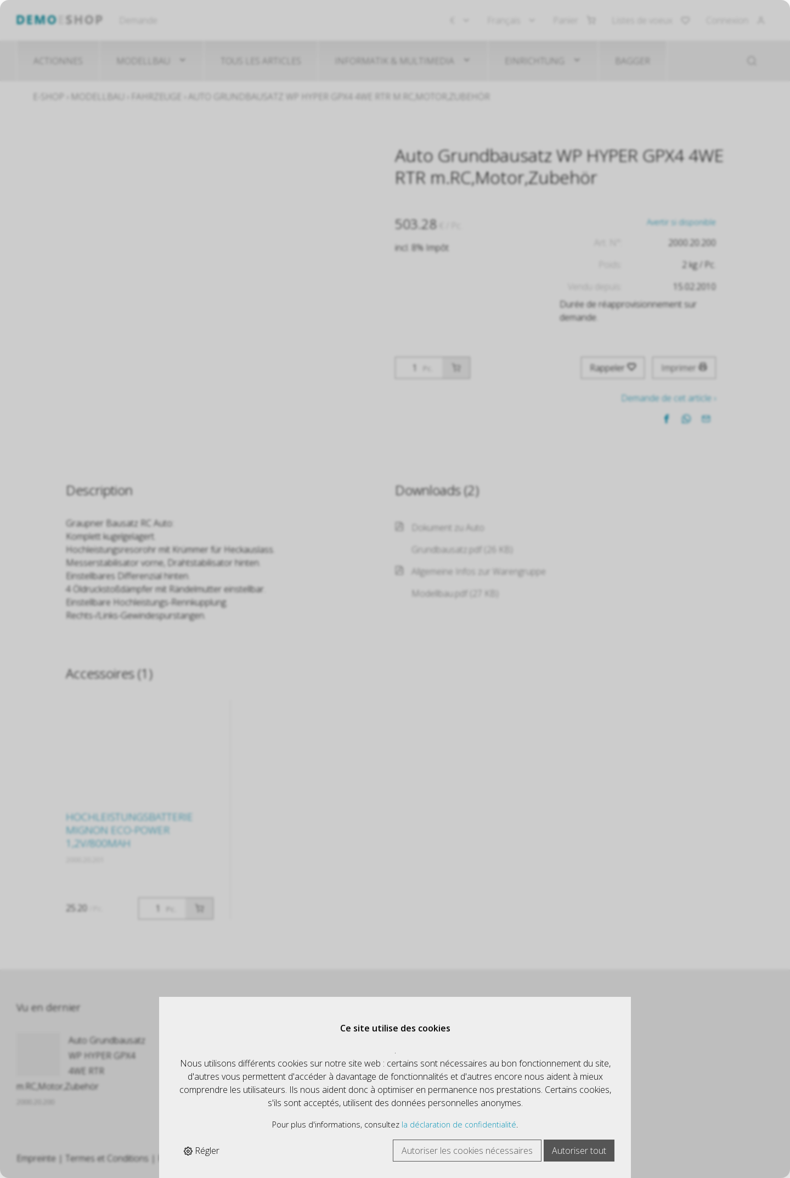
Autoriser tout (579, 1151)
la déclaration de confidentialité (459, 1124)
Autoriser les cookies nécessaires (467, 1151)
